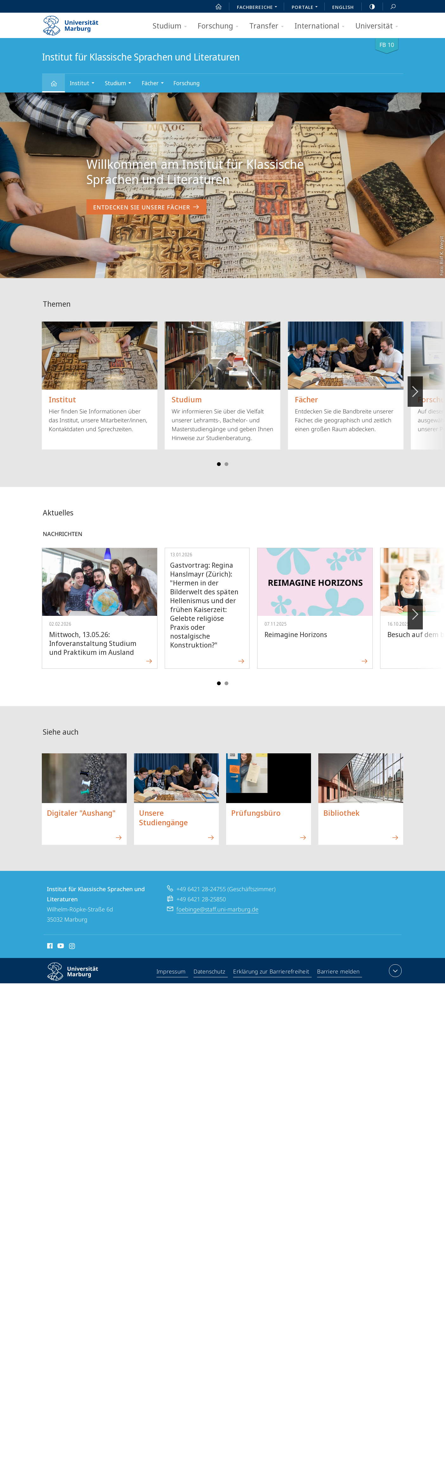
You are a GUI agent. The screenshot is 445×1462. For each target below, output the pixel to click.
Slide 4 (226, 464)
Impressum (171, 972)
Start (215, 6)
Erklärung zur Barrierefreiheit (272, 972)
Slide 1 (219, 464)
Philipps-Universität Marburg (78, 977)
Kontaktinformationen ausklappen (394, 970)
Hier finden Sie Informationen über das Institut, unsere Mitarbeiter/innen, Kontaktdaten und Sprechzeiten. (99, 377)
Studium (172, 26)
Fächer (155, 83)
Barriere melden (339, 972)
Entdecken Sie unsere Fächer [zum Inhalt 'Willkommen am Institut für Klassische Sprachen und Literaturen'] (146, 207)
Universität (378, 26)
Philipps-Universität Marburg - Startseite (76, 23)
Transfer (268, 26)
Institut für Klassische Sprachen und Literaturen (57, 86)
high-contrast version (369, 6)
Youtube (60, 947)
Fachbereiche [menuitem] (259, 7)
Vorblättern (415, 388)
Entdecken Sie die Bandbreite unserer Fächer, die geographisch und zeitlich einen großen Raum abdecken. (346, 377)
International (322, 26)
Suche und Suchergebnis (389, 6)
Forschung (220, 26)
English (343, 7)
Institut (84, 83)
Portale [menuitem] (306, 7)
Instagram (72, 947)
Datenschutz (210, 972)
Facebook (49, 947)
